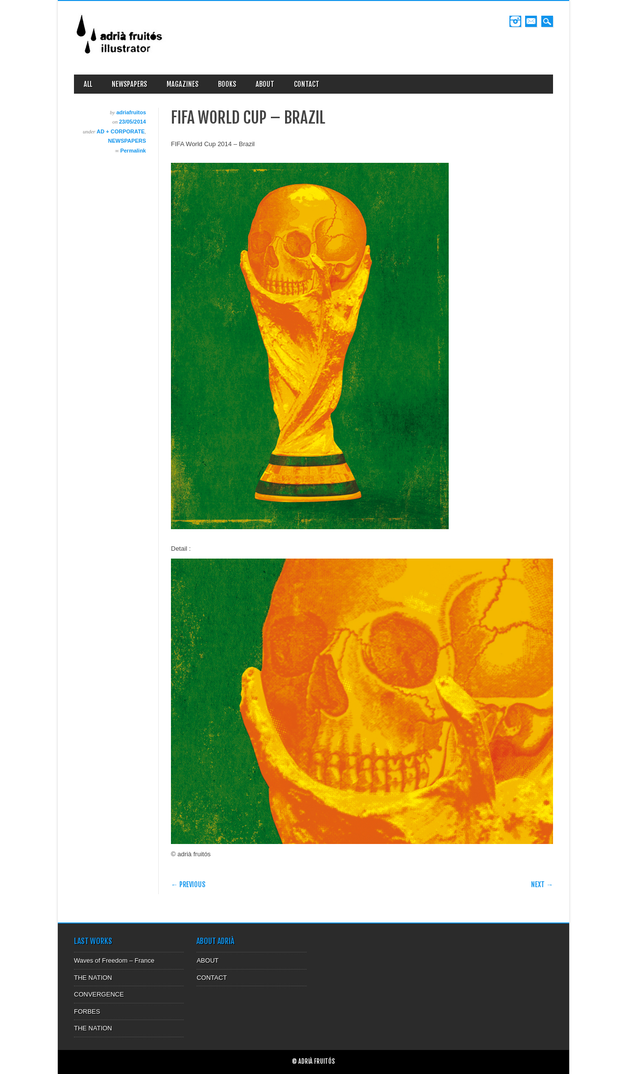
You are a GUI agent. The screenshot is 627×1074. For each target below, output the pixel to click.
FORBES (87, 1011)
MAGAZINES (182, 84)
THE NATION (93, 977)
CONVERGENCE (99, 994)
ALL (88, 84)
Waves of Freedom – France (114, 960)
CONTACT (306, 84)
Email (531, 21)
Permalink (133, 150)
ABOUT (265, 84)
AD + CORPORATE (120, 131)
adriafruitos (131, 112)
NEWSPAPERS (129, 84)
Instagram (515, 21)
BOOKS (227, 84)
